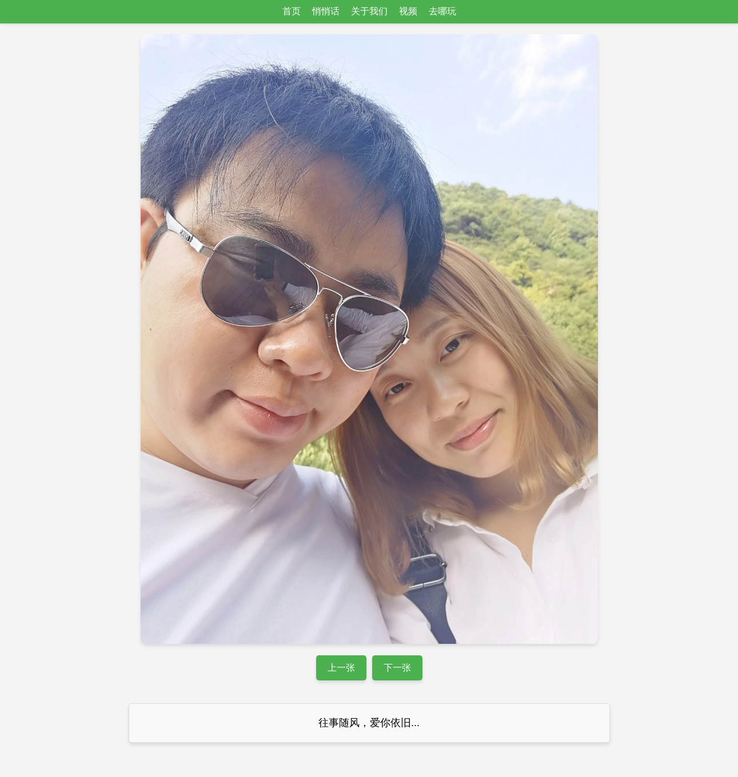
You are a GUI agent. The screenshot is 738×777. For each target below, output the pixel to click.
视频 (408, 11)
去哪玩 (442, 11)
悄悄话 (326, 11)
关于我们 (369, 11)
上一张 (341, 667)
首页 (291, 11)
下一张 (397, 667)
